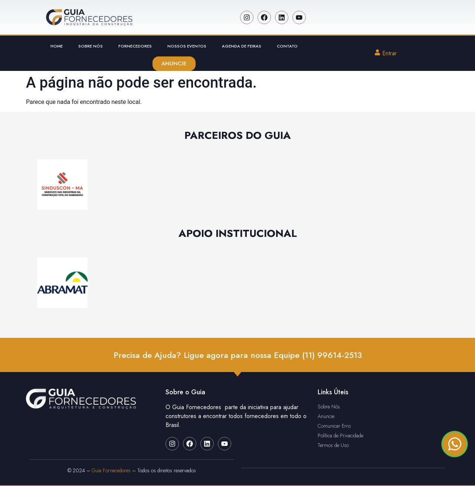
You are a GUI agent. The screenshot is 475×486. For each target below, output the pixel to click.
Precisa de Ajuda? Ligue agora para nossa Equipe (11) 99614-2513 (238, 355)
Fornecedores (135, 46)
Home (56, 46)
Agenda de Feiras (241, 46)
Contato (287, 46)
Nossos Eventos (186, 46)
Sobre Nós (90, 46)
